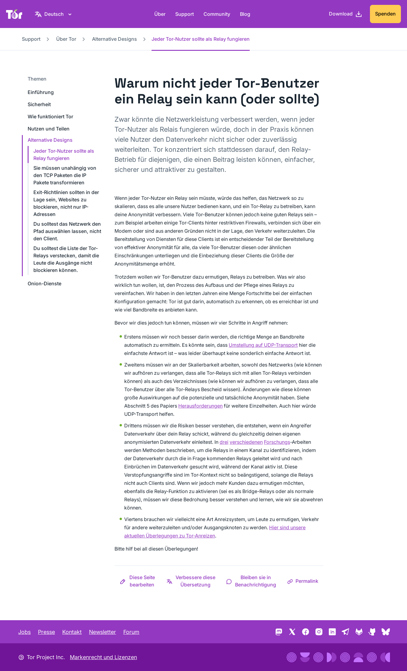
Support (184, 14)
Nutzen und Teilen (49, 129)
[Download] (346, 14)
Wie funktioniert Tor (50, 116)
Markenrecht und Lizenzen (103, 657)
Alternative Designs (114, 39)
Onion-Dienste (44, 283)
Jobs (24, 632)
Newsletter (102, 632)
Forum (131, 632)
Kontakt (72, 632)
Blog (245, 14)
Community (217, 14)
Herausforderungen (200, 406)
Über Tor (66, 39)
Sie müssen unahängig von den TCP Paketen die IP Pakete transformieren (64, 175)
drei (224, 442)
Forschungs (277, 442)
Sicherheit (39, 104)
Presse (46, 632)
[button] (138, 581)
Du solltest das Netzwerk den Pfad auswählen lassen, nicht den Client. (67, 231)
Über (160, 14)
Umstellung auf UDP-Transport (263, 345)
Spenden (385, 14)
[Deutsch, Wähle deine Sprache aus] (54, 14)
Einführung (41, 92)
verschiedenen (246, 442)
